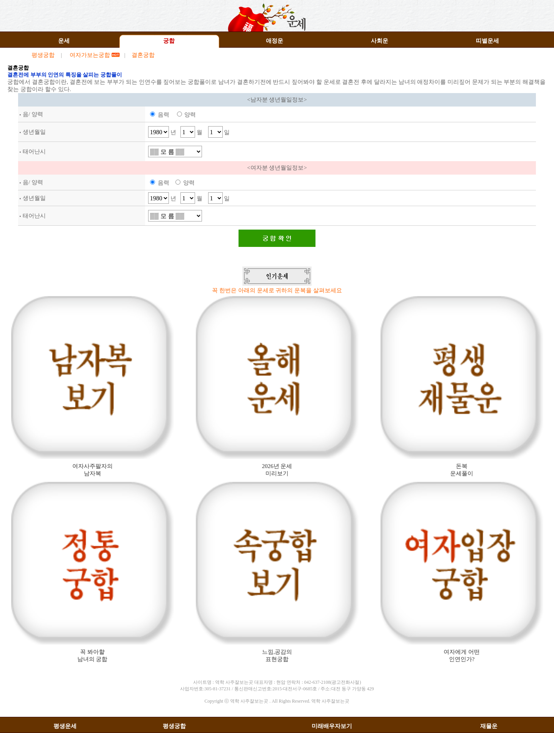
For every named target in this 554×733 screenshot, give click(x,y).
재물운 (488, 726)
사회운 (379, 41)
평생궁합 (43, 55)
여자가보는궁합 (91, 55)
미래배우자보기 (332, 726)
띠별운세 (487, 41)
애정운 (274, 41)
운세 (64, 41)
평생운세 (65, 726)
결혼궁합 (143, 55)
